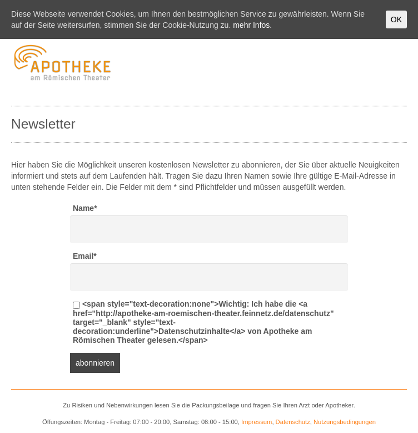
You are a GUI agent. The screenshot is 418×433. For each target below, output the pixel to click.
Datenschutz (293, 422)
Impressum (256, 422)
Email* (85, 256)
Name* (85, 208)
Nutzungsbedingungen (345, 422)
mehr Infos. (252, 25)
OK (396, 19)
